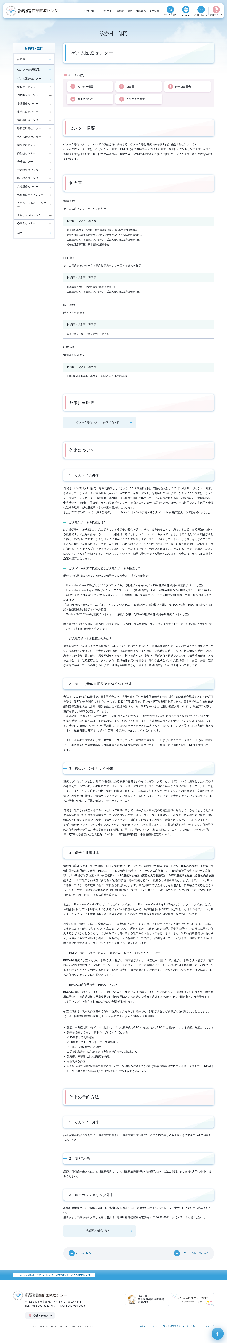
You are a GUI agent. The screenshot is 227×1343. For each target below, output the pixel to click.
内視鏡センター (26, 153)
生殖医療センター (27, 111)
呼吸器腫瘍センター (29, 128)
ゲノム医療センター (29, 78)
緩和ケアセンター (27, 86)
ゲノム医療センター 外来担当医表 (97, 423)
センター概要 (86, 86)
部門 (20, 232)
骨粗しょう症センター (30, 215)
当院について (90, 10)
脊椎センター (25, 161)
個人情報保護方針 (172, 1327)
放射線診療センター (29, 169)
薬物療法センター (27, 144)
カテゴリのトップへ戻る (195, 1254)
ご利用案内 (108, 10)
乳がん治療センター (29, 136)
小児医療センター (27, 103)
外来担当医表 (183, 86)
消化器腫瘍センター (29, 120)
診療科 (21, 59)
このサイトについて (147, 1327)
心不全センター (26, 223)
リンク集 (190, 1327)
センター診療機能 (28, 69)
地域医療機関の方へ (98, 1231)
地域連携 (141, 10)
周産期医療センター (29, 95)
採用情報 (154, 10)
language (185, 15)
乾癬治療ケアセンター (30, 194)
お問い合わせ (200, 15)
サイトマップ (207, 1327)
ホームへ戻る (83, 1254)
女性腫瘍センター (27, 186)
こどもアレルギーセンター (31, 205)
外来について (86, 99)
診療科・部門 (125, 10)
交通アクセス (216, 15)
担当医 (130, 86)
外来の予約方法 (135, 99)
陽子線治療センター (29, 178)
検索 (170, 15)
